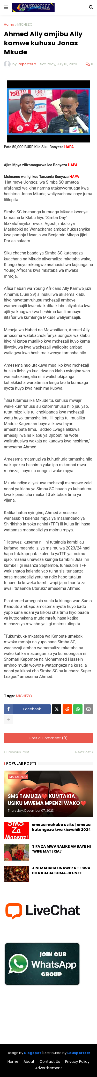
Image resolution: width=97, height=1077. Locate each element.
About (29, 1061)
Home (9, 24)
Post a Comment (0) (48, 738)
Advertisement (48, 1068)
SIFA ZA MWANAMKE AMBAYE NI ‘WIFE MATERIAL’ (61, 849)
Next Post (83, 752)
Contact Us (50, 1061)
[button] (6, 7)
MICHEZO (25, 24)
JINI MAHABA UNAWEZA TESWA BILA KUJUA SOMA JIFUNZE (61, 871)
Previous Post (17, 752)
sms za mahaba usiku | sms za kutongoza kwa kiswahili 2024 (61, 827)
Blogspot (32, 1052)
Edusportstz (78, 1052)
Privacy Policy (77, 1061)
